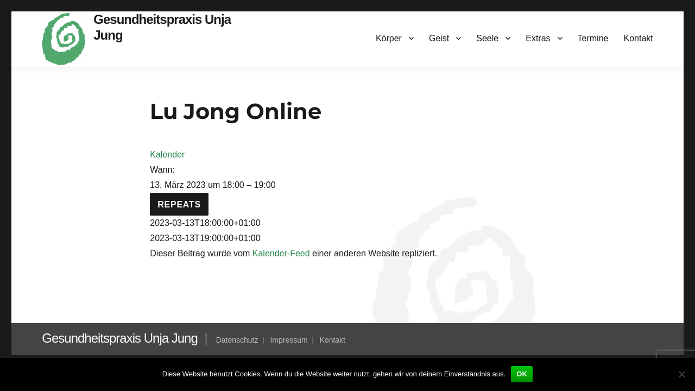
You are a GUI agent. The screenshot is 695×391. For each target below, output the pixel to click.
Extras (538, 38)
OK (521, 374)
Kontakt (638, 38)
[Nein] (681, 374)
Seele (487, 38)
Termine (593, 38)
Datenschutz (237, 340)
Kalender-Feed (281, 253)
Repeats (179, 204)
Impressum (288, 340)
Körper (389, 38)
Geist (439, 38)
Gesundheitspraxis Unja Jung (120, 338)
